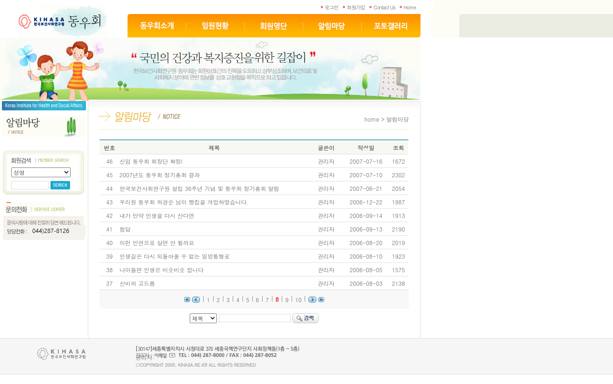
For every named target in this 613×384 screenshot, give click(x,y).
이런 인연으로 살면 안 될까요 (157, 242)
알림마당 (332, 25)
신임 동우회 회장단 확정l (151, 161)
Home (410, 7)
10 (298, 300)
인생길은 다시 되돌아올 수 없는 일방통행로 (175, 256)
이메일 (164, 355)
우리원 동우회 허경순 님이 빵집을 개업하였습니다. (184, 202)
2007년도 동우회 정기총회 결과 (160, 175)
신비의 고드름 (137, 283)
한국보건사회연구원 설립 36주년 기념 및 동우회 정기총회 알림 (199, 188)
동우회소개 (157, 25)
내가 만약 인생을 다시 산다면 (157, 215)
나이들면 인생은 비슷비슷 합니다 (162, 270)
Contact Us (384, 7)
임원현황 (215, 25)
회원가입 (356, 7)
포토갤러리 (391, 25)
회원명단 (274, 25)
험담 (125, 229)
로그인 (331, 7)
